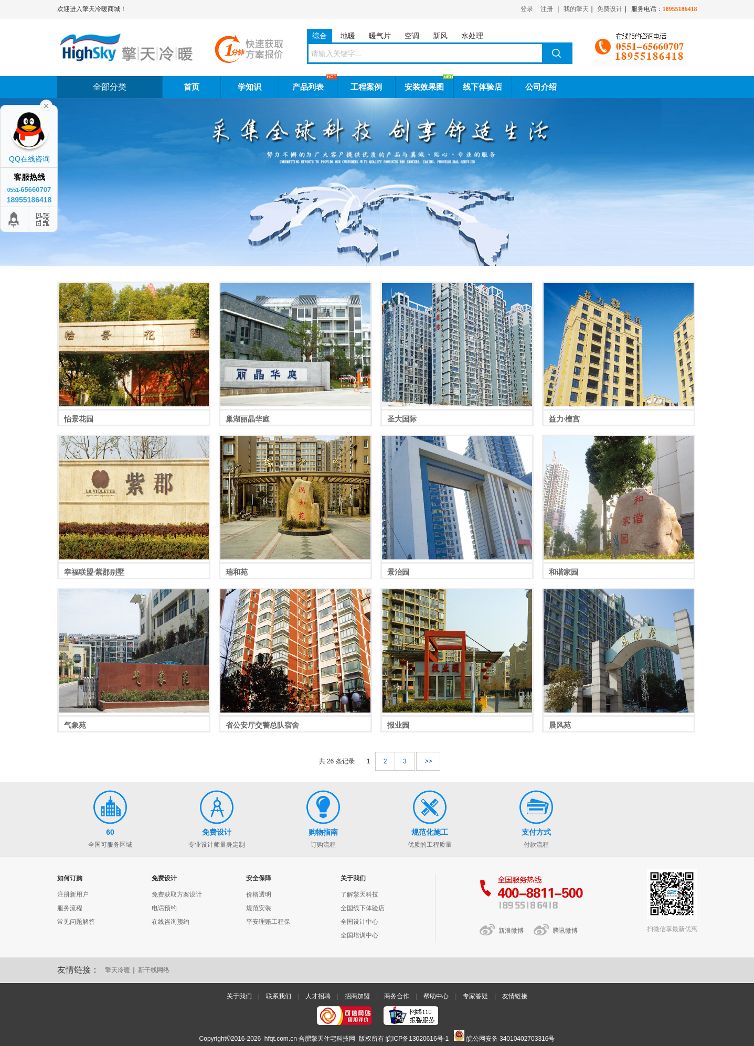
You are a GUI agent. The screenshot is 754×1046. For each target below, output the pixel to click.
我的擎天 (576, 9)
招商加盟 (357, 996)
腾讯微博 (565, 930)
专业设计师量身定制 (217, 819)
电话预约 (164, 908)
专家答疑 (475, 996)
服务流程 (69, 908)
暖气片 (380, 35)
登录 (527, 9)
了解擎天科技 (359, 894)
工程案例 (366, 86)
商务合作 (396, 996)
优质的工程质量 (430, 819)
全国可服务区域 (110, 819)
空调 (412, 35)
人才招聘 (318, 996)
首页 (191, 86)
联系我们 (278, 996)
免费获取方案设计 (177, 894)
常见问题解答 (76, 921)
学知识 (249, 86)
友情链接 (514, 996)
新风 (440, 35)
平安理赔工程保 (268, 921)
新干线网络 (153, 970)
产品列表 (308, 86)
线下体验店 (482, 86)
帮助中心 (436, 996)
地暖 (348, 35)
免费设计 (609, 9)
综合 (319, 35)
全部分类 (109, 86)
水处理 (472, 35)
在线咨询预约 (170, 921)
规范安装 (258, 908)
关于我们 (239, 996)
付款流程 (536, 819)
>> (428, 761)
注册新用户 (73, 894)
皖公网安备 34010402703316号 (504, 1038)
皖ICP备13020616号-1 (417, 1038)
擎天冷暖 (117, 970)
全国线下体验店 (363, 908)
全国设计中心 (359, 921)
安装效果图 (424, 86)
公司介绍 (541, 86)
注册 (546, 9)
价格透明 (258, 894)
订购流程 (323, 819)
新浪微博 (511, 930)
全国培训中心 (359, 935)
